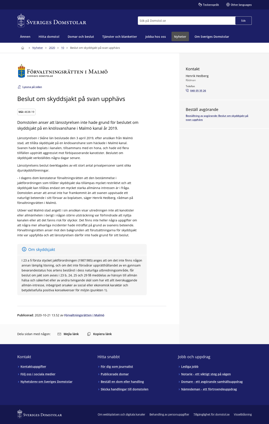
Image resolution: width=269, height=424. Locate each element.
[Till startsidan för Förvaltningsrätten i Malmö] (91, 71)
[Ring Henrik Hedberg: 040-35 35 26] (196, 91)
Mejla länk (68, 334)
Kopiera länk (99, 334)
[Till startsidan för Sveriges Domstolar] (51, 21)
